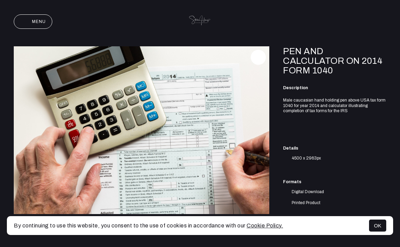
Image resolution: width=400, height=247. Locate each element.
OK (377, 225)
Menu (33, 21)
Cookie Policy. (265, 225)
